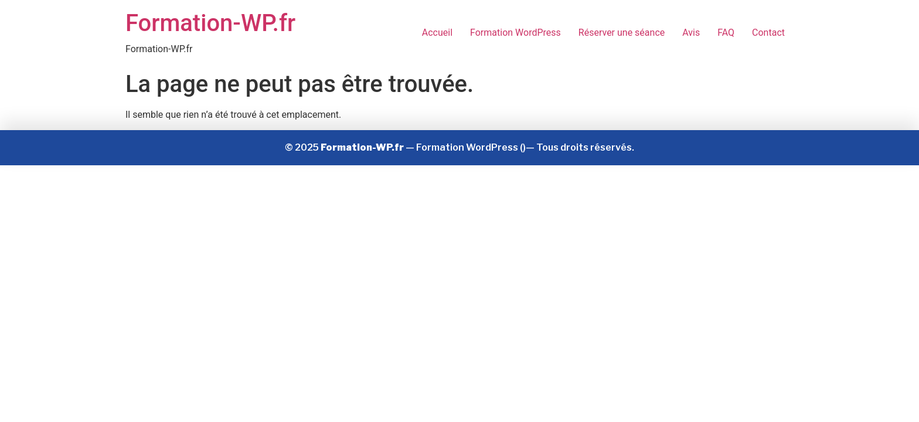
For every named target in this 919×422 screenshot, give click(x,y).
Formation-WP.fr (210, 23)
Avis (691, 32)
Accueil (437, 32)
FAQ (725, 32)
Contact (768, 32)
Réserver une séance (621, 32)
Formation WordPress (515, 32)
